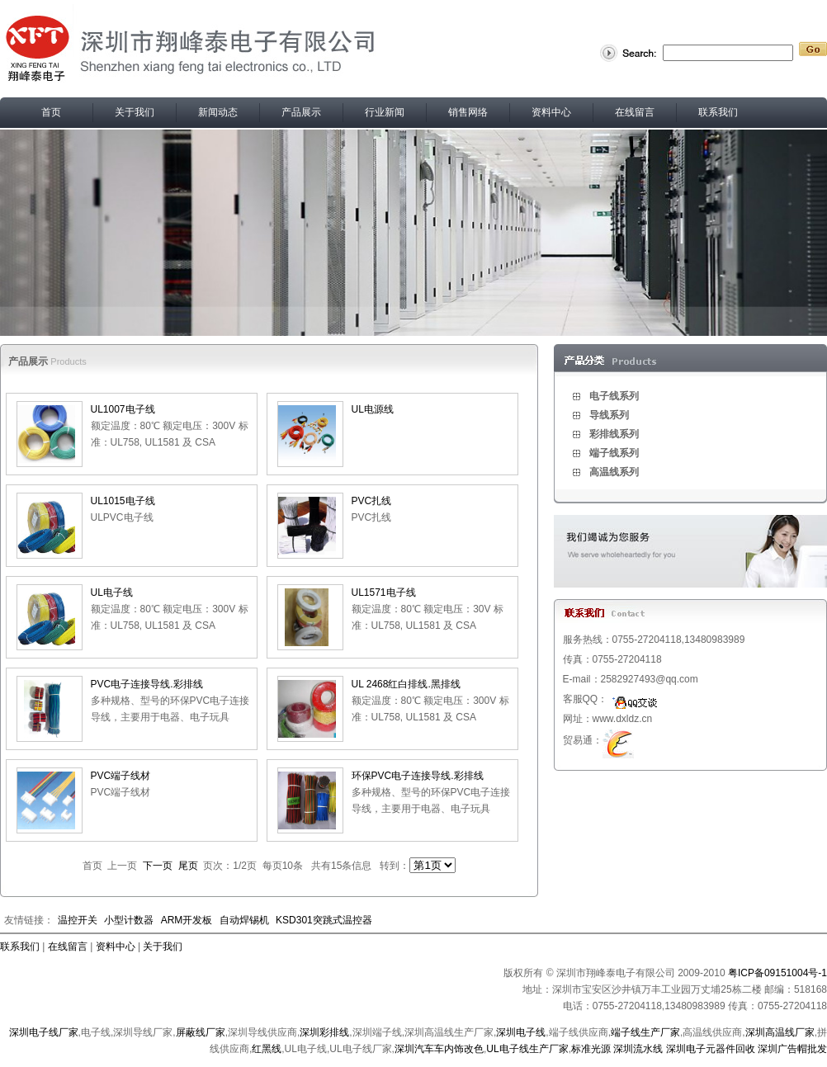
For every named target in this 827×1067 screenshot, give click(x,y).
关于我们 (134, 112)
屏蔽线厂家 (200, 1032)
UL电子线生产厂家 (527, 1049)
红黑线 (266, 1049)
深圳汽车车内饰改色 (439, 1049)
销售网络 (468, 112)
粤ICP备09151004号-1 (777, 973)
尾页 (188, 865)
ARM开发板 (187, 920)
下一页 (157, 865)
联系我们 (718, 112)
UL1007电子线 (123, 409)
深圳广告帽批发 (792, 1049)
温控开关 (77, 920)
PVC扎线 (372, 501)
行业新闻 (384, 112)
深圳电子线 (521, 1032)
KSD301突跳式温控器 (324, 920)
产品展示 (301, 112)
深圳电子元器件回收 (710, 1049)
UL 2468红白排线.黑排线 (406, 684)
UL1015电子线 (123, 501)
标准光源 (591, 1049)
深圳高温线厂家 (780, 1032)
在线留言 (635, 112)
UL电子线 (112, 592)
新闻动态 (218, 112)
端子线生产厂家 (645, 1032)
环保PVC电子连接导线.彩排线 (418, 775)
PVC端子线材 (121, 775)
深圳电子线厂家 (43, 1032)
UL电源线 (373, 409)
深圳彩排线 (324, 1032)
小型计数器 (129, 920)
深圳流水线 (638, 1049)
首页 (51, 112)
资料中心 (551, 112)
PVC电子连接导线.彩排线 (147, 684)
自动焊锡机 (244, 920)
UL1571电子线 (384, 592)
